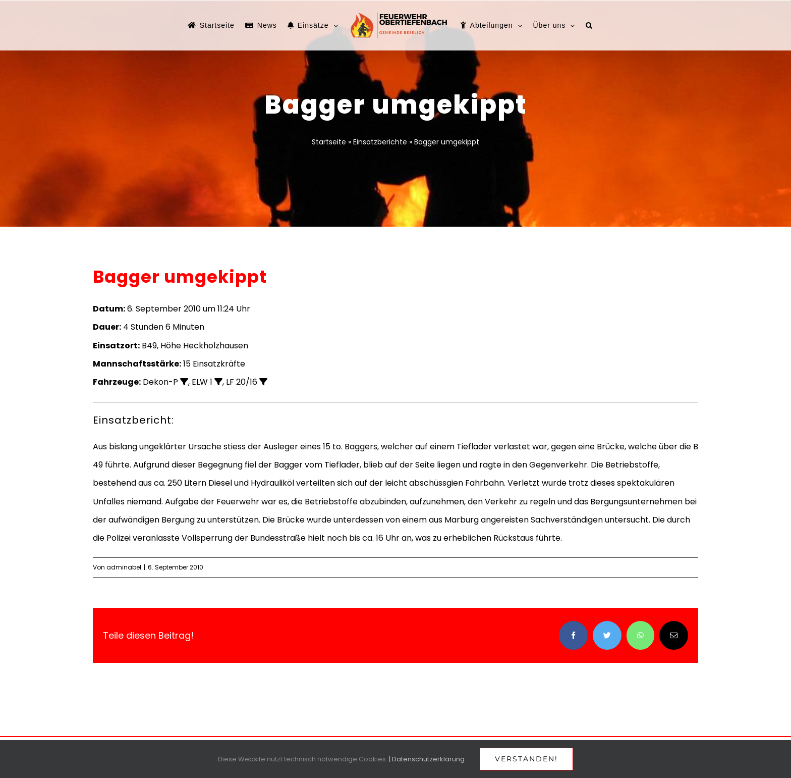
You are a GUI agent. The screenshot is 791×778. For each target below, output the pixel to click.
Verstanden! (526, 758)
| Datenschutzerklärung (427, 759)
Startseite (329, 142)
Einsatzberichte (380, 142)
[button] (589, 25)
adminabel (123, 567)
